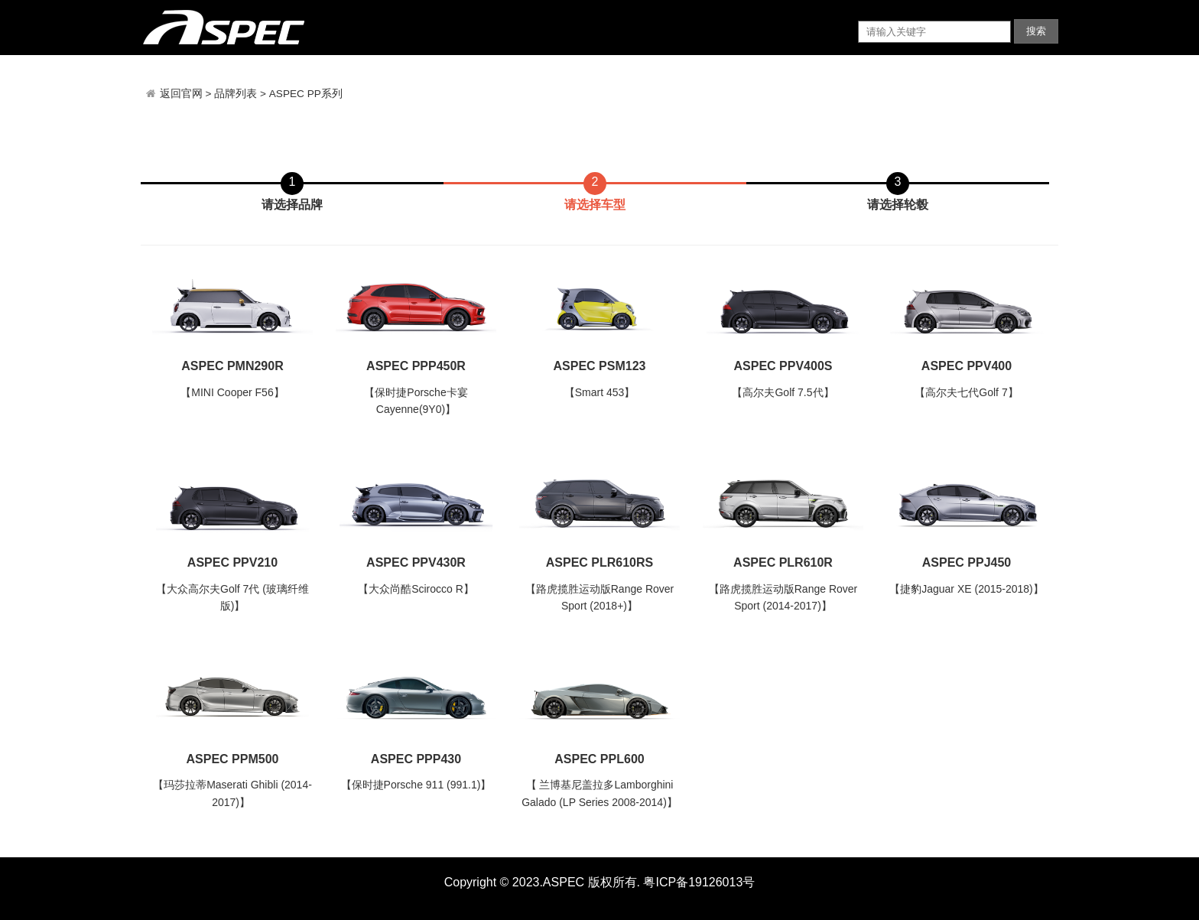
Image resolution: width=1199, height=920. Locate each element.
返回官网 (183, 93)
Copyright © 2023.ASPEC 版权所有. (542, 882)
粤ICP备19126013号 (699, 882)
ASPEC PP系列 (306, 93)
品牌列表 (235, 93)
